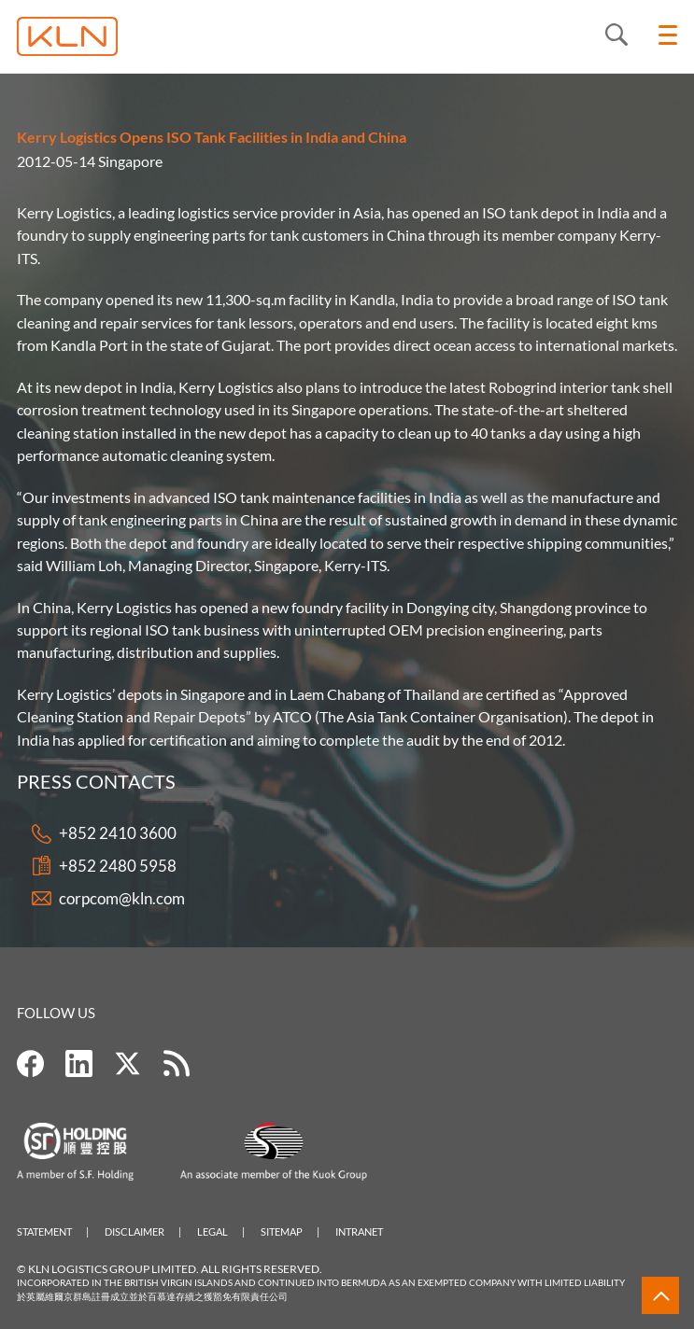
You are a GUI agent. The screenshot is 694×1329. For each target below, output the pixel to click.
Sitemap (282, 1231)
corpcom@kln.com (122, 898)
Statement (44, 1231)
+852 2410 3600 (118, 834)
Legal (212, 1231)
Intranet (359, 1231)
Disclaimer (134, 1231)
